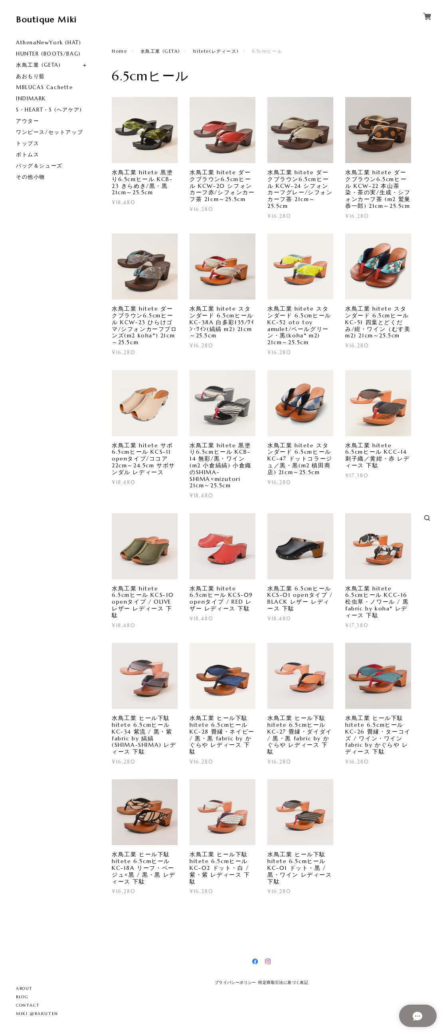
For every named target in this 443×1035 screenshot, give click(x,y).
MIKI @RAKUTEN (37, 1013)
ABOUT (24, 988)
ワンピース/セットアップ (49, 132)
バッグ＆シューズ (39, 165)
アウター (27, 121)
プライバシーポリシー (235, 982)
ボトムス (27, 154)
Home (119, 51)
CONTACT (28, 1005)
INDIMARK (31, 98)
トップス (27, 143)
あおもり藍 (30, 76)
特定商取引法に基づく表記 (283, 982)
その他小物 (30, 176)
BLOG (22, 996)
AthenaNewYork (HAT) (48, 42)
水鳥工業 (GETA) (38, 65)
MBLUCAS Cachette (44, 87)
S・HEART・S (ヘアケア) (49, 109)
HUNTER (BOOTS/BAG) (48, 53)
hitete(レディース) (216, 51)
